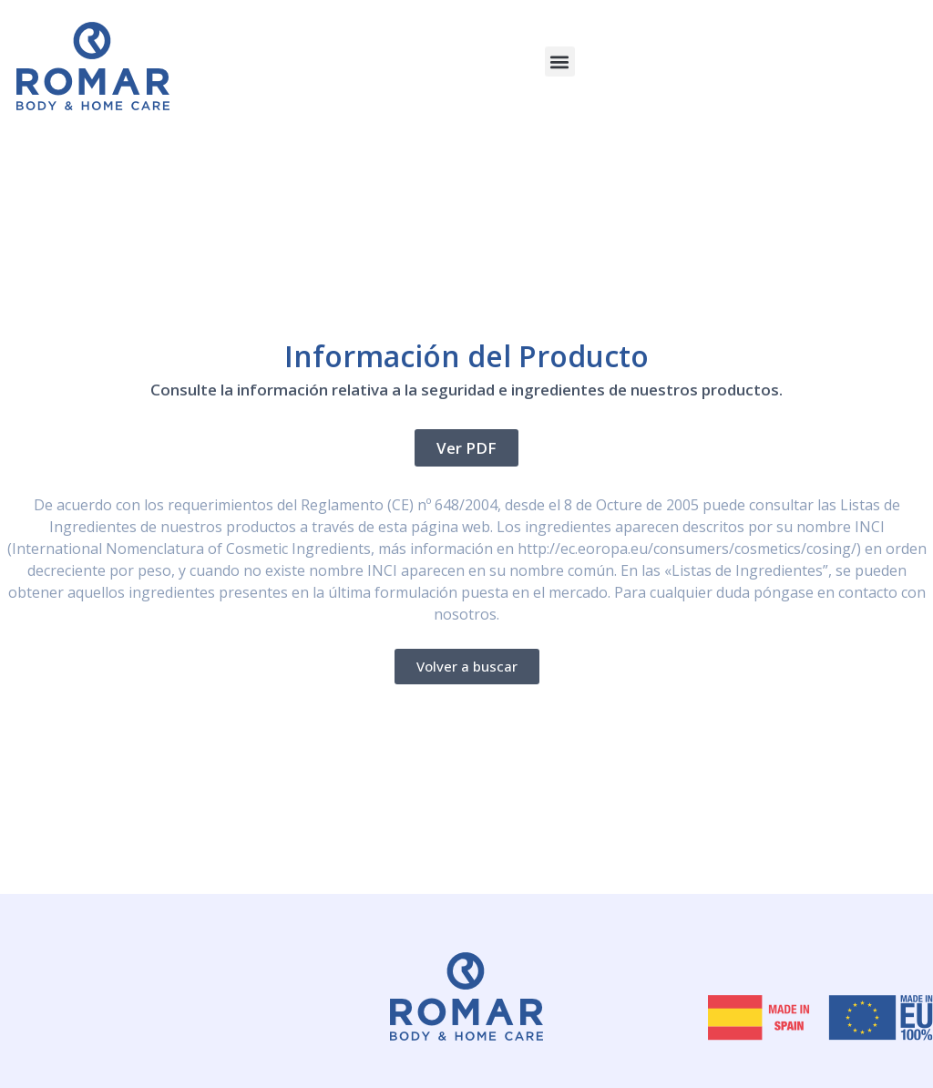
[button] (560, 61)
